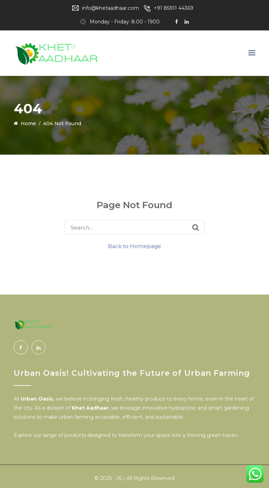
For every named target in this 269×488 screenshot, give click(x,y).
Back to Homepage (134, 246)
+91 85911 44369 (173, 8)
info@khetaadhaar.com (110, 8)
